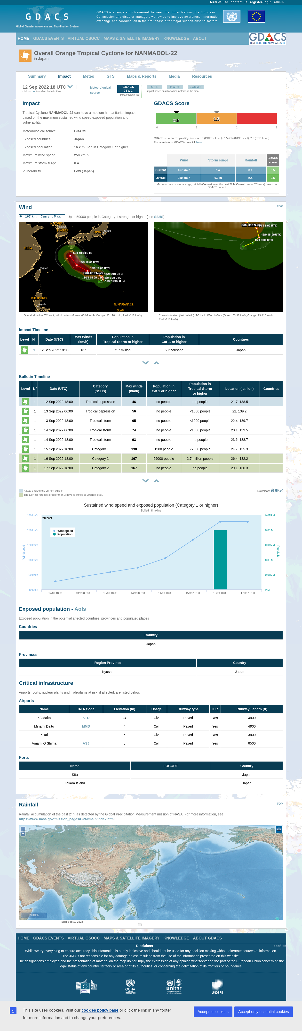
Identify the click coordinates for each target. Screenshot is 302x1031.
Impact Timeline (33, 330)
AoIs (80, 609)
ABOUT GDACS (207, 934)
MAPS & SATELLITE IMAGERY (131, 38)
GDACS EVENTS (48, 38)
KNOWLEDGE (176, 38)
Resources (202, 76)
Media (174, 76)
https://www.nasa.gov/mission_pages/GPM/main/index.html (67, 815)
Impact (64, 76)
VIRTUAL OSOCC (84, 38)
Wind (184, 160)
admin (279, 2)
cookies (280, 942)
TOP (280, 206)
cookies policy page (99, 1010)
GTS (111, 76)
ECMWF (196, 87)
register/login (260, 2)
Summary (37, 76)
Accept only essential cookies (263, 1012)
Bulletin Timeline (34, 377)
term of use (219, 2)
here (199, 142)
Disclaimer (144, 942)
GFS (154, 87)
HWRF (175, 87)
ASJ (86, 743)
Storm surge (218, 160)
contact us (239, 2)
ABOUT (200, 38)
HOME (23, 38)
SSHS (158, 217)
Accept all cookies (213, 1012)
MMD (86, 726)
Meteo (88, 76)
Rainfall (251, 160)
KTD (86, 718)
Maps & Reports (142, 76)
